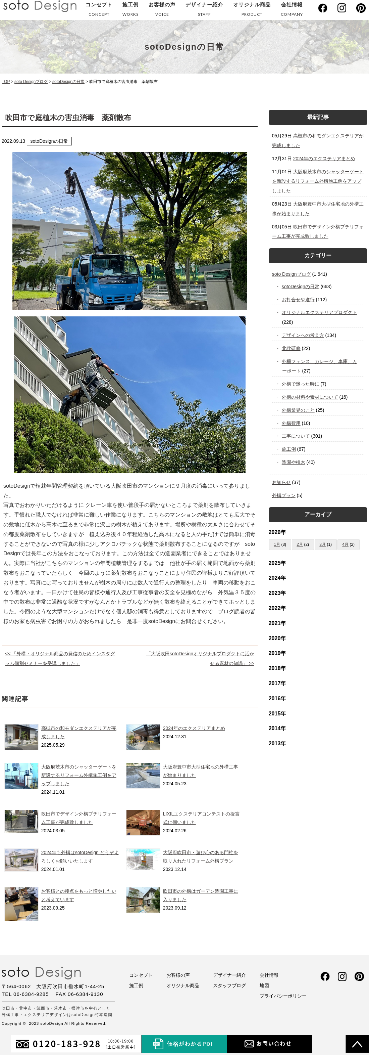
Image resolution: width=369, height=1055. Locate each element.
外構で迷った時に (300, 384)
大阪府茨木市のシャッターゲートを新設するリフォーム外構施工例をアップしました (78, 775)
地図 (264, 985)
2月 (300, 544)
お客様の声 (162, 10)
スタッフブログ (229, 985)
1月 (277, 544)
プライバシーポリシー (283, 996)
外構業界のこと (298, 410)
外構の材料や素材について (310, 397)
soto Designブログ (291, 274)
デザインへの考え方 (303, 335)
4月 (345, 544)
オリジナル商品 (252, 10)
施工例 (130, 10)
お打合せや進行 (298, 299)
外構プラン (284, 495)
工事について (296, 436)
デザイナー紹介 (204, 10)
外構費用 (291, 423)
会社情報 (292, 10)
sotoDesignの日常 (300, 286)
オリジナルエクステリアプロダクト (319, 312)
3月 (322, 544)
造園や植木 (293, 462)
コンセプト (99, 10)
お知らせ (281, 482)
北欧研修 (291, 348)
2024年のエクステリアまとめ (194, 728)
